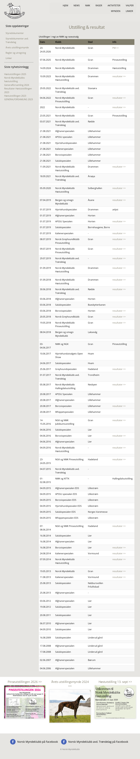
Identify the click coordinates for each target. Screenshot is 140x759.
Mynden (115, 11)
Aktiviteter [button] (114, 5)
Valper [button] (130, 5)
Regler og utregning (16, 52)
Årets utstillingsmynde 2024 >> (70, 684)
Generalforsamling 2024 (16, 84)
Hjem (65, 5)
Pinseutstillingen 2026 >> (25, 682)
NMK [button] (87, 5)
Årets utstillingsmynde (17, 47)
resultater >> (119, 76)
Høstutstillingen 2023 (15, 95)
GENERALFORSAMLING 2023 (18, 99)
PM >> (115, 47)
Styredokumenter (15, 33)
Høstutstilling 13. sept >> (115, 682)
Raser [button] (99, 5)
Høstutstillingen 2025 (15, 74)
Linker (129, 11)
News (77, 5)
